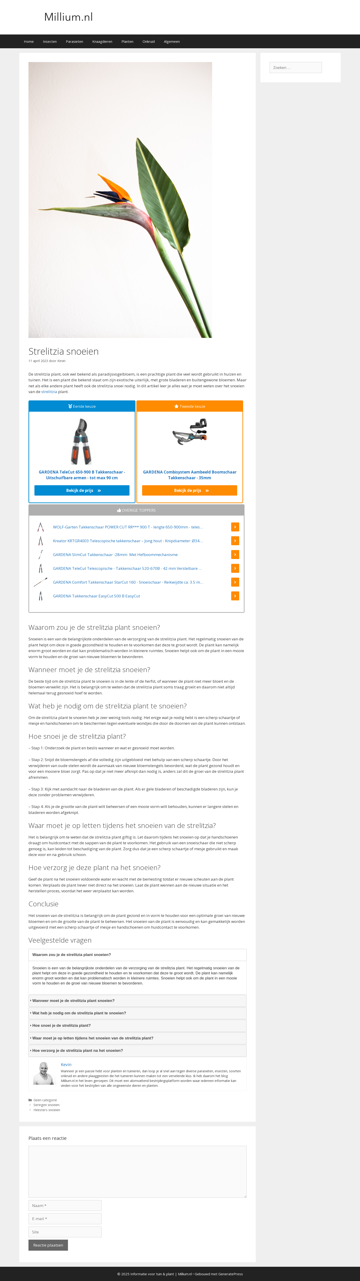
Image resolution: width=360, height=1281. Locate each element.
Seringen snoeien (46, 1105)
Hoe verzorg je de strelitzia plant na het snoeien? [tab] (76, 1050)
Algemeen (172, 41)
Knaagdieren (102, 41)
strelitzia (49, 391)
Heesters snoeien (47, 1110)
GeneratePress (230, 1274)
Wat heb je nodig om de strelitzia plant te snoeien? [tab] (77, 1013)
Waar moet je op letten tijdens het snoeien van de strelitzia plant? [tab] (91, 1038)
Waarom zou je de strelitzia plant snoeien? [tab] (70, 955)
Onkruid (149, 41)
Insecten (50, 41)
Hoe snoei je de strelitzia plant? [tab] (60, 1025)
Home (29, 41)
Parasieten (74, 41)
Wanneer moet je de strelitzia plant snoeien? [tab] (72, 1001)
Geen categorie (45, 1100)
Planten (127, 41)
